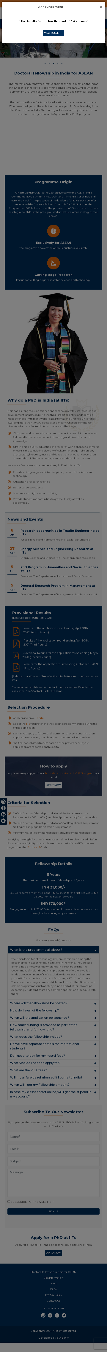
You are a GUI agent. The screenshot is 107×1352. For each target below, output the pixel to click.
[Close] (101, 7)
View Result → (53, 32)
